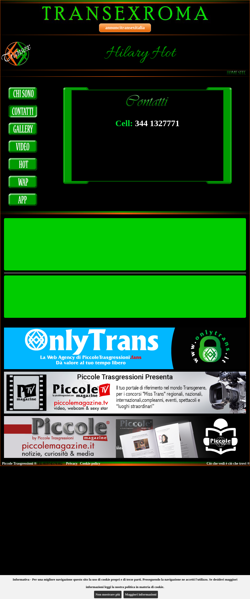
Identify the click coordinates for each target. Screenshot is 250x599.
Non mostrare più (108, 594)
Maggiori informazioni (140, 594)
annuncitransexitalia (125, 27)
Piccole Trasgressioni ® (19, 463)
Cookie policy (90, 463)
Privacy (72, 463)
